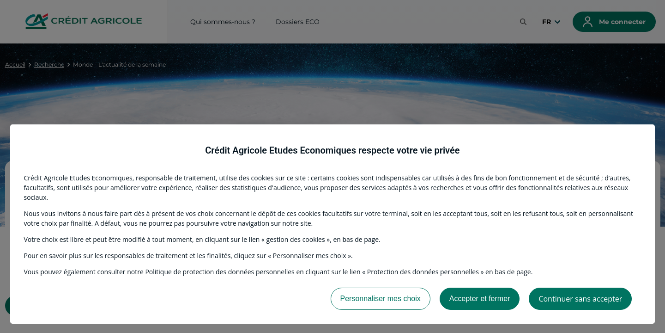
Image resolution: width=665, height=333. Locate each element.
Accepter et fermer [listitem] (479, 298)
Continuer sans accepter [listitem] (580, 299)
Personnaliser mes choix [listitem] (380, 298)
